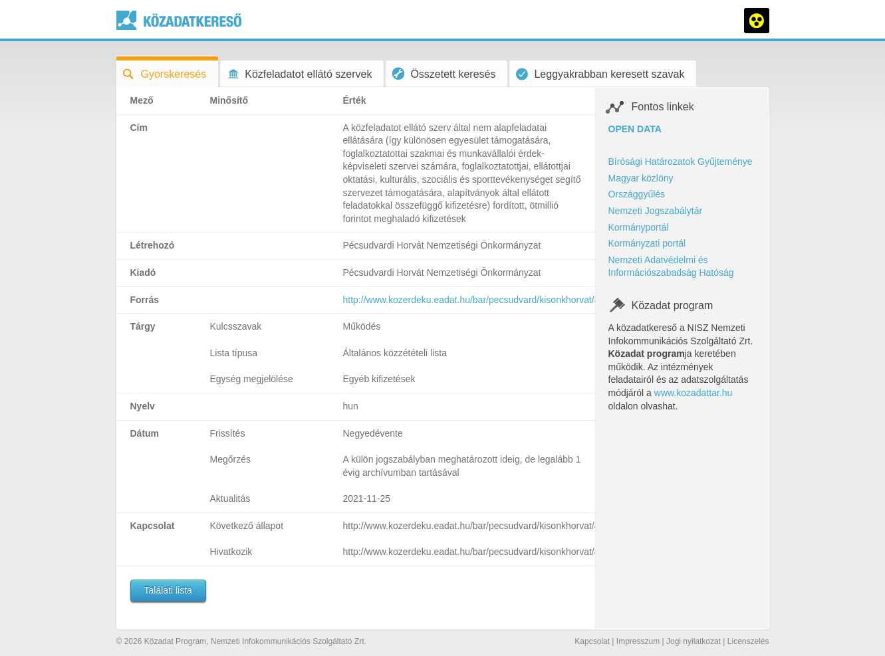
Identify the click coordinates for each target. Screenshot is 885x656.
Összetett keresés (443, 73)
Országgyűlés (637, 194)
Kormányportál (638, 227)
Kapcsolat (592, 641)
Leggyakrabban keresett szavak (600, 74)
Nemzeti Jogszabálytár (655, 210)
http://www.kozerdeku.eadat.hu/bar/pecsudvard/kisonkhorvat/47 (474, 299)
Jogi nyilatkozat (693, 641)
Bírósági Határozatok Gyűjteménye (680, 161)
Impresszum (638, 641)
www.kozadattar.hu (693, 392)
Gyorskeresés (165, 74)
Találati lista (168, 590)
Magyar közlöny (641, 178)
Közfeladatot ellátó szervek (299, 74)
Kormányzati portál (647, 243)
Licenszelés (748, 641)
